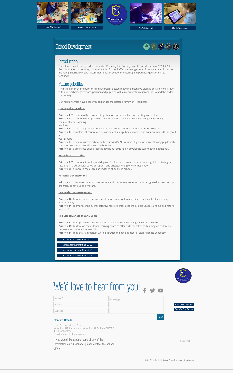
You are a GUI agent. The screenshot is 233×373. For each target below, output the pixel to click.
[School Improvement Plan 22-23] (77, 250)
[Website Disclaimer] (184, 309)
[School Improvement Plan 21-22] (77, 245)
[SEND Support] (146, 28)
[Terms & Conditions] (184, 304)
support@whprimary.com (73, 333)
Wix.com (190, 360)
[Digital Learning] (180, 28)
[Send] (160, 317)
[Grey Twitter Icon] (152, 290)
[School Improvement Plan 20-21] (77, 239)
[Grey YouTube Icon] (160, 290)
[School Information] (87, 28)
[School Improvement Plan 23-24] (77, 255)
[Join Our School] (53, 27)
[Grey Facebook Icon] (144, 290)
